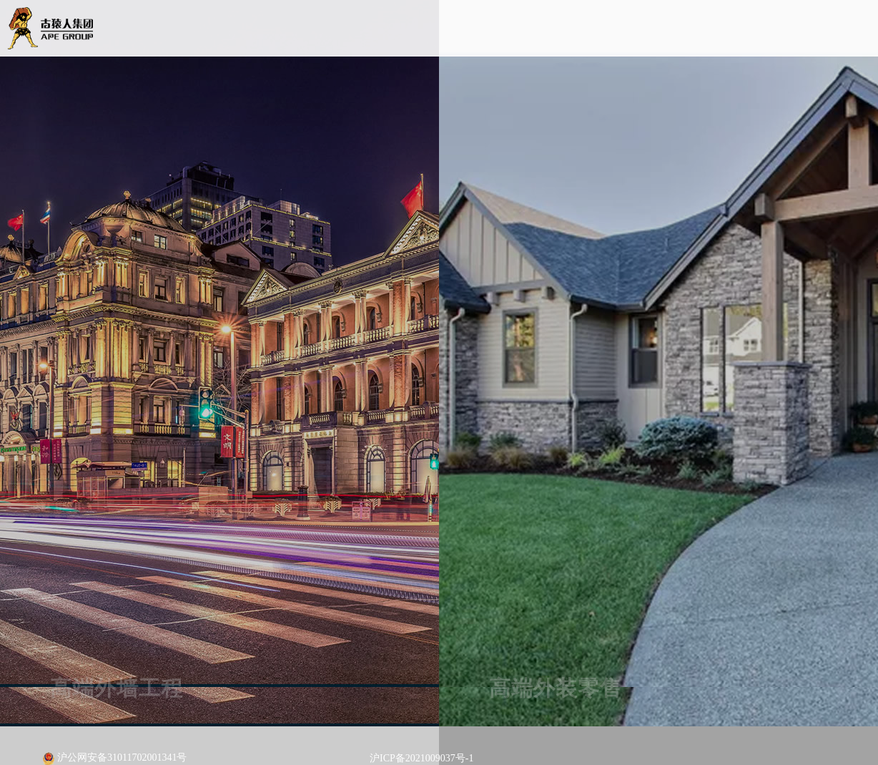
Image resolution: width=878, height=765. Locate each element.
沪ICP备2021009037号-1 (421, 758)
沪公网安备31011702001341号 (114, 758)
